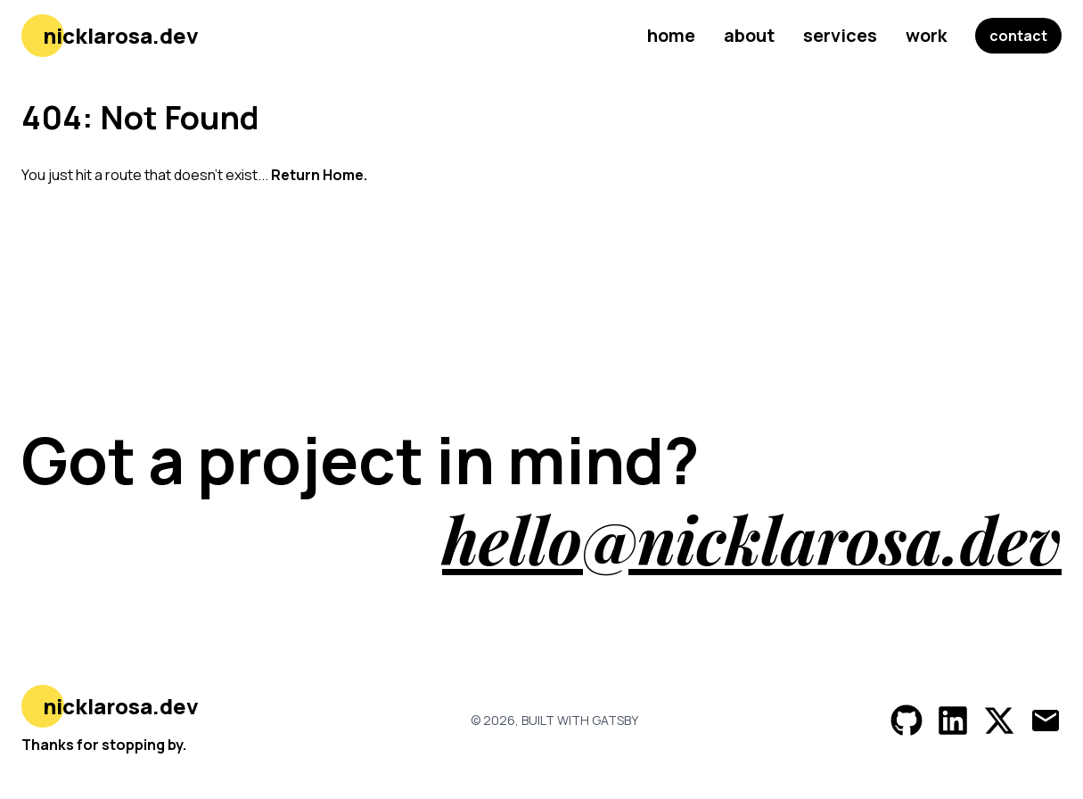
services (840, 35)
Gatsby (615, 720)
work (926, 35)
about (749, 35)
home (671, 35)
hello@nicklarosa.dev (752, 538)
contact (1018, 35)
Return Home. (319, 175)
